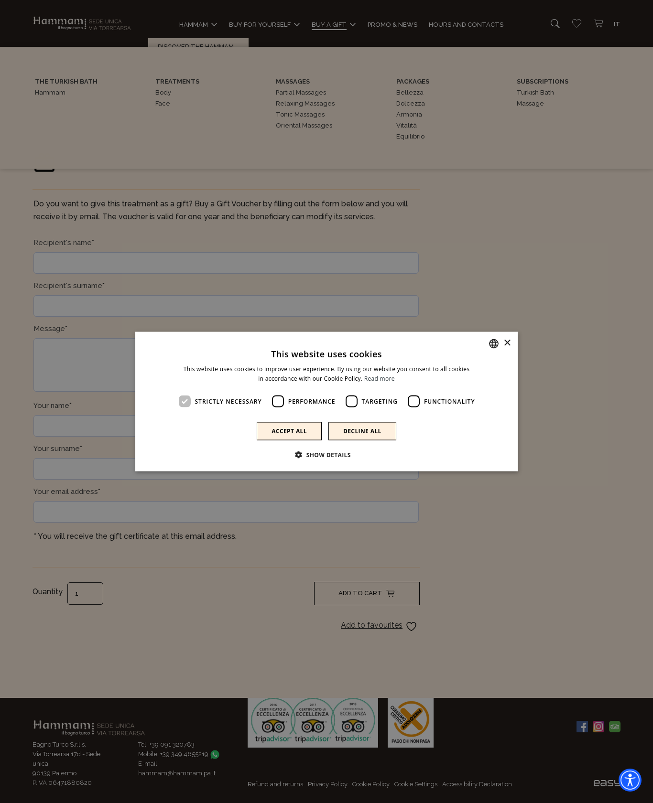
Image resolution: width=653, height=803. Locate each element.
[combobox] (494, 343)
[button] (326, 455)
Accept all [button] (289, 431)
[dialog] (326, 401)
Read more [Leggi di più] (379, 378)
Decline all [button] (362, 431)
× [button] (507, 343)
